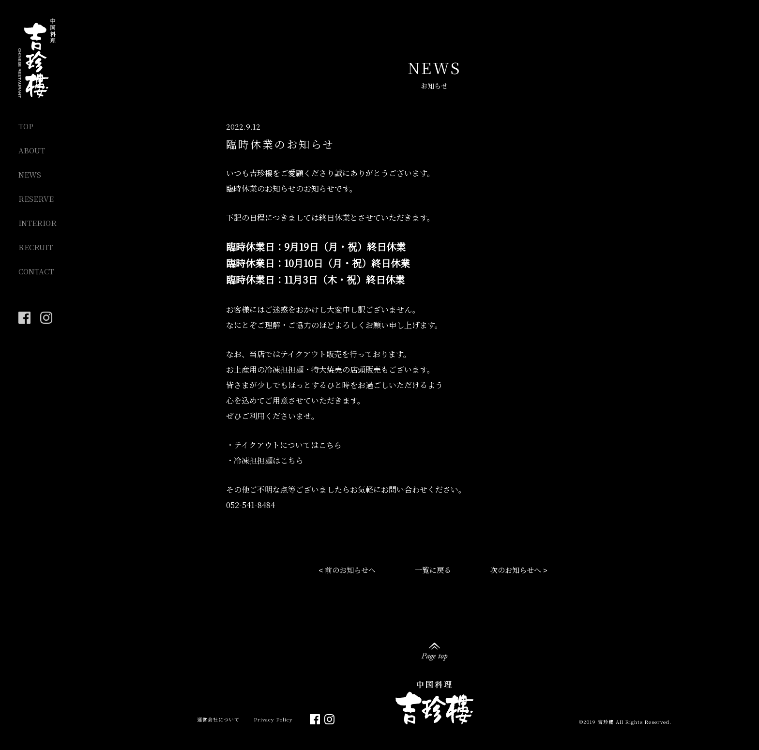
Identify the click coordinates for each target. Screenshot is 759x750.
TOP (25, 126)
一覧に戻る (433, 570)
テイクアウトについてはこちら (288, 444)
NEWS (29, 174)
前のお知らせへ (350, 570)
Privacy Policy (273, 719)
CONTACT (36, 271)
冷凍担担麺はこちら (269, 460)
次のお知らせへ (515, 570)
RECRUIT (35, 247)
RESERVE (36, 198)
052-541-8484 (250, 504)
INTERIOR (37, 222)
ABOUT (31, 150)
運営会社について (218, 719)
